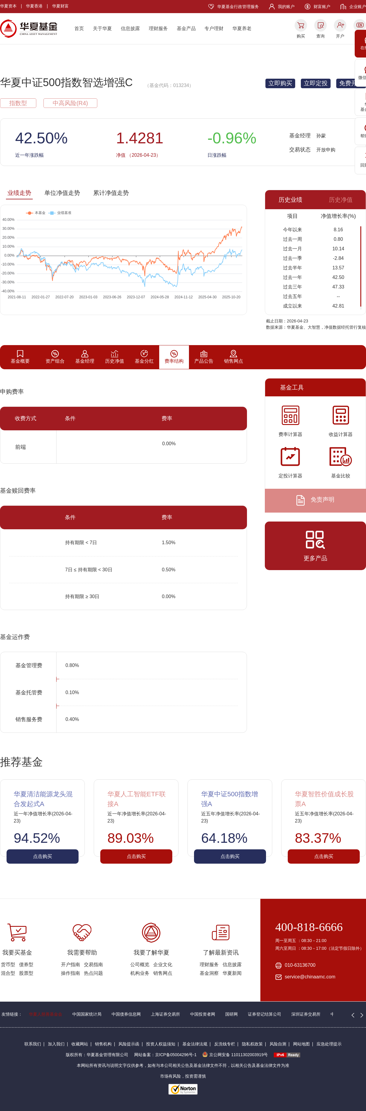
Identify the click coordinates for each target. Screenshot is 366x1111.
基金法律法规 (194, 1044)
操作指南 (70, 973)
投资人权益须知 (160, 1044)
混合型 (8, 973)
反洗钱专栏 (224, 1044)
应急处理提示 (329, 1044)
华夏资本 (8, 6)
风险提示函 (128, 1044)
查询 (320, 36)
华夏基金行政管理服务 (238, 6)
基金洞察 (209, 973)
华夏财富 (60, 6)
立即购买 (280, 83)
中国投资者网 (202, 1014)
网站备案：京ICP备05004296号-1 (165, 1054)
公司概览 (139, 964)
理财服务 (158, 28)
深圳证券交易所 (305, 1014)
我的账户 (286, 6)
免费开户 (351, 83)
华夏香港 (34, 6)
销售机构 (103, 1044)
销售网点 (162, 973)
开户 (340, 36)
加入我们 (56, 1044)
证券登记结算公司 (264, 1014)
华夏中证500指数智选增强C (66, 82)
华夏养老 (241, 28)
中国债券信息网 (126, 1014)
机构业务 (139, 973)
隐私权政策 (252, 1044)
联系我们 (32, 1044)
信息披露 (130, 28)
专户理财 (213, 28)
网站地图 (301, 1044)
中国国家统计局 (86, 1014)
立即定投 (316, 83)
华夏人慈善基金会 (45, 1014)
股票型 (26, 973)
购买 (301, 36)
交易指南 (93, 964)
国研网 (231, 1014)
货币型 (8, 964)
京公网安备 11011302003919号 (235, 1054)
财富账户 (322, 6)
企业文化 (162, 964)
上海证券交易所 (165, 1014)
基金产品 (186, 28)
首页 (79, 28)
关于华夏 (102, 28)
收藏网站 (79, 1044)
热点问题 (93, 973)
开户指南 (70, 964)
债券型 (26, 964)
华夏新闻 (232, 973)
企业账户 (357, 6)
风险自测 (278, 1044)
